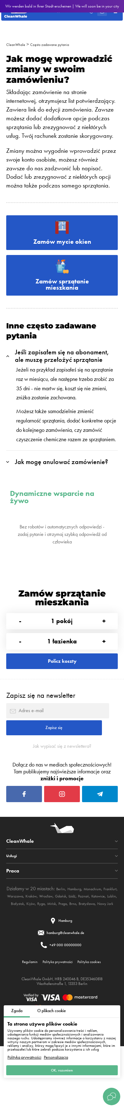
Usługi (13, 903)
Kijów (82, 951)
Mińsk (108, 951)
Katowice (34, 951)
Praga (33, 959)
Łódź (110, 944)
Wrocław (76, 944)
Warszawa (37, 944)
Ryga (95, 951)
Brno (45, 959)
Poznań (15, 951)
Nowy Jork (86, 959)
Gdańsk (95, 944)
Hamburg (80, 936)
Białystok (66, 951)
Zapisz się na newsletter (40, 720)
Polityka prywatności (24, 1054)
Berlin (63, 936)
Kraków (58, 944)
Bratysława (63, 959)
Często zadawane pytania (60, 44)
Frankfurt (16, 944)
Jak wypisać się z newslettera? (62, 782)
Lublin (50, 951)
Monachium (103, 936)
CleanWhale (18, 44)
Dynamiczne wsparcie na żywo (52, 508)
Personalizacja (56, 1054)
